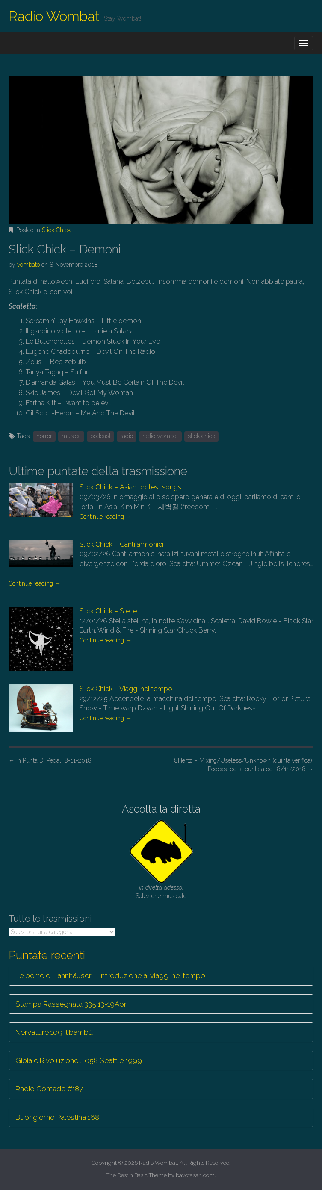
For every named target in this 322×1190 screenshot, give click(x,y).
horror (44, 436)
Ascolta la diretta (161, 809)
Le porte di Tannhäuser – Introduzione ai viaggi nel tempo (110, 975)
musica (71, 436)
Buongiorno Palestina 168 (57, 1117)
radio (126, 436)
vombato (28, 264)
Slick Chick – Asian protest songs (130, 487)
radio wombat (160, 436)
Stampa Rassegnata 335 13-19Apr (71, 1004)
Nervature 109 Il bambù (54, 1032)
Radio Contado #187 (49, 1088)
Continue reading (106, 516)
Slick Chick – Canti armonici (121, 544)
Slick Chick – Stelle (108, 611)
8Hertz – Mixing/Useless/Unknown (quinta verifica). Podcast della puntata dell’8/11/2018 (243, 764)
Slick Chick (56, 230)
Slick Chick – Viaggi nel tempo (126, 689)
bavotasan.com (195, 1175)
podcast (100, 436)
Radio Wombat (54, 16)
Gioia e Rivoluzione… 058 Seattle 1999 (78, 1060)
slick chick (201, 436)
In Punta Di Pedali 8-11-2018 (50, 760)
